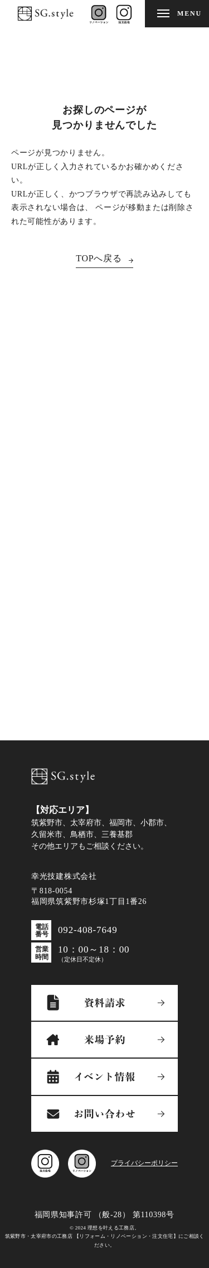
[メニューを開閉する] (177, 13)
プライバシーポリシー (144, 1163)
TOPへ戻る (99, 258)
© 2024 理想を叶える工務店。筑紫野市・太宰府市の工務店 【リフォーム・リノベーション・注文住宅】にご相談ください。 (105, 1236)
